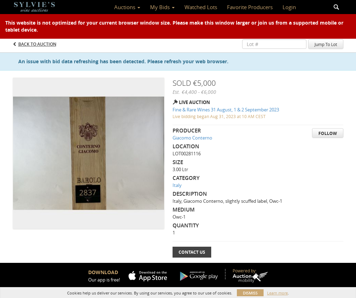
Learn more (277, 293)
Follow (327, 133)
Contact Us (192, 252)
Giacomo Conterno (192, 138)
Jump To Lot (326, 44)
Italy (177, 185)
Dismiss (250, 293)
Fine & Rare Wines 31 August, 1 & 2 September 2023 (226, 109)
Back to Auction (37, 44)
